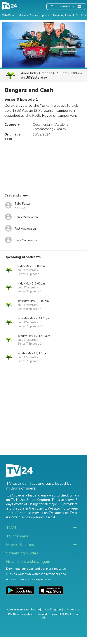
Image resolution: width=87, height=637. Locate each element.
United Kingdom (52, 609)
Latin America (72, 609)
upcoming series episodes (25, 517)
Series (34, 15)
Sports (44, 15)
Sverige (35, 609)
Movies (23, 15)
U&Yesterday (36, 77)
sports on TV (64, 513)
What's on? (9, 15)
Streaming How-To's (64, 15)
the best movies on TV (35, 513)
